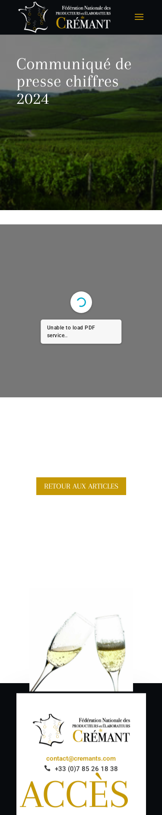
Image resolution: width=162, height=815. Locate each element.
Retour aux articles (81, 486)
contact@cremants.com (81, 759)
